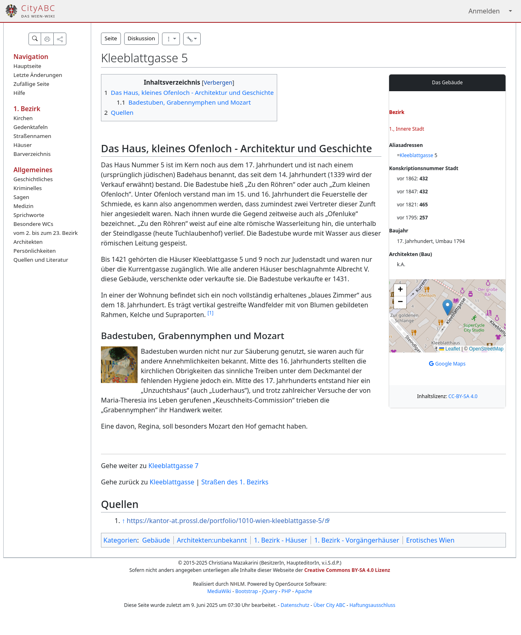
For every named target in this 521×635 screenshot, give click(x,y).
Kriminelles (27, 188)
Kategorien (120, 540)
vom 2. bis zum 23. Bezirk (45, 232)
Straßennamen (32, 136)
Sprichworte (28, 215)
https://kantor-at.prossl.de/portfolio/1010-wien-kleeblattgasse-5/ (225, 520)
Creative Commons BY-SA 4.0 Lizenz (347, 570)
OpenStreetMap (486, 349)
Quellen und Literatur (40, 259)
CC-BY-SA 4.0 (463, 396)
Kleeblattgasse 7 (174, 465)
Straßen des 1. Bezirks (235, 481)
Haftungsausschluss (372, 605)
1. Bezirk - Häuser (280, 540)
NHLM (237, 583)
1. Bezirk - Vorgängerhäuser (356, 540)
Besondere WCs (33, 224)
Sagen (21, 197)
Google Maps (447, 363)
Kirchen (23, 118)
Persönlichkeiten (34, 250)
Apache (303, 591)
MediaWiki (219, 591)
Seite (111, 38)
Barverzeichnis (31, 154)
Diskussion (141, 38)
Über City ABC (329, 605)
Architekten (28, 241)
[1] (211, 312)
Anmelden (484, 11)
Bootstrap (246, 591)
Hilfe (19, 92)
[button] (447, 307)
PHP (286, 591)
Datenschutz (295, 605)
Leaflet (449, 349)
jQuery (270, 591)
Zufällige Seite (31, 84)
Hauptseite (27, 66)
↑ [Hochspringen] (123, 520)
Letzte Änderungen (37, 75)
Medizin (23, 206)
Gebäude (156, 540)
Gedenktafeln (30, 127)
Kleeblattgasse (416, 155)
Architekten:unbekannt (212, 540)
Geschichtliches (33, 179)
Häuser (22, 145)
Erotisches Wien (430, 540)
